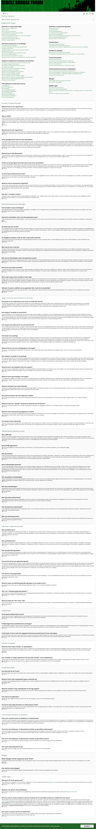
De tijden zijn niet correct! (7, 48)
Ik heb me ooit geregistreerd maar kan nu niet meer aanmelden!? (16, 35)
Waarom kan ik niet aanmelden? (9, 34)
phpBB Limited (52, 782)
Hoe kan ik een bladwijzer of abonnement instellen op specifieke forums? (65, 73)
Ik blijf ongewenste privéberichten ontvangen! (59, 45)
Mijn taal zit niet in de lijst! (7, 51)
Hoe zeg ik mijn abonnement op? (56, 75)
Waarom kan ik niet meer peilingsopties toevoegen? (13, 68)
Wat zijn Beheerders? (54, 28)
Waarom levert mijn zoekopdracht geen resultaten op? (61, 61)
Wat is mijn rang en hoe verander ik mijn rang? (12, 55)
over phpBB (17, 783)
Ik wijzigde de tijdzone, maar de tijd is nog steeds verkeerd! (15, 50)
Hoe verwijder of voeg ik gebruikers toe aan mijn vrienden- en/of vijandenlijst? (66, 54)
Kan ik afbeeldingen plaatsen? (9, 90)
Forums (6, 13)
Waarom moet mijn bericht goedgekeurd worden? (13, 78)
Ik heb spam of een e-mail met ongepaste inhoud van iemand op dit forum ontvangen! (68, 47)
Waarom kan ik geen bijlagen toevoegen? (11, 72)
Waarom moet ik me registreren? (9, 28)
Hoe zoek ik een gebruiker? (55, 63)
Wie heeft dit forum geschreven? (56, 87)
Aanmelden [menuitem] (90, 14)
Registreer (12, 16)
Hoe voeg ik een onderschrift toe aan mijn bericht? (13, 65)
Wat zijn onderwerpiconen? (8, 97)
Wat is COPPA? (5, 30)
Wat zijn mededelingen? (7, 92)
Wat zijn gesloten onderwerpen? (9, 95)
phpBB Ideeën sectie (72, 791)
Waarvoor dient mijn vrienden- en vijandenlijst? (59, 52)
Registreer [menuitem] (93, 14)
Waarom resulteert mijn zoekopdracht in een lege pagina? (62, 62)
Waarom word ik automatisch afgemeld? (11, 38)
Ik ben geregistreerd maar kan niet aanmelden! (12, 32)
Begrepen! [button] (87, 826)
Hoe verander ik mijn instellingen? (9, 45)
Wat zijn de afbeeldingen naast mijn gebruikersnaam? (14, 52)
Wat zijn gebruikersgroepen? (55, 31)
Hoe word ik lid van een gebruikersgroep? (58, 32)
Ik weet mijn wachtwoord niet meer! (10, 37)
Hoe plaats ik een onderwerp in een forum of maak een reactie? (16, 62)
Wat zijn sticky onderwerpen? (8, 94)
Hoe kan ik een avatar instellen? (9, 54)
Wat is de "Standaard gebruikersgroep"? (58, 37)
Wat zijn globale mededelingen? (9, 91)
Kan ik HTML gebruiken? (7, 87)
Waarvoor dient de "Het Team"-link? (57, 38)
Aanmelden (5, 16)
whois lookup (5, 801)
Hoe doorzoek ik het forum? (55, 59)
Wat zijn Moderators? (54, 30)
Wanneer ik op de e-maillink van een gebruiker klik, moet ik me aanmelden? (19, 57)
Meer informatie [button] (55, 826)
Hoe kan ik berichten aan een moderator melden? (13, 75)
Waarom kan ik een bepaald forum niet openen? (13, 71)
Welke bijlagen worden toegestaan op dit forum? (60, 80)
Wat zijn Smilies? (6, 88)
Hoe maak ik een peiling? (7, 67)
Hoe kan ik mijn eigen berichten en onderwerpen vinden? (62, 65)
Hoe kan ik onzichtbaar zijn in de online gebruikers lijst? (14, 47)
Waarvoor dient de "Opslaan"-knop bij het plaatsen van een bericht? (17, 77)
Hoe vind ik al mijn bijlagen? (55, 82)
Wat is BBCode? (5, 85)
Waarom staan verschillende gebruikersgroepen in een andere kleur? (65, 35)
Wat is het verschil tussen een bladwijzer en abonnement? (62, 70)
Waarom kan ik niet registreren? (9, 31)
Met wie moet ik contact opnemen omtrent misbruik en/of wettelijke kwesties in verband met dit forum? (70, 91)
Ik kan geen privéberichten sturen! (57, 44)
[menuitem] (84, 13)
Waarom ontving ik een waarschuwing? (11, 74)
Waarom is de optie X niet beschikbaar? (58, 89)
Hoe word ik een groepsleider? (56, 34)
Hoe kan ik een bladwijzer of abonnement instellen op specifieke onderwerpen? (67, 72)
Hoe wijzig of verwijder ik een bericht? (10, 64)
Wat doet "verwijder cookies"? (8, 40)
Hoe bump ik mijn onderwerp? (8, 80)
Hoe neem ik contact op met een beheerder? (59, 93)
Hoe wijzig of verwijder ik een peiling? (10, 70)
